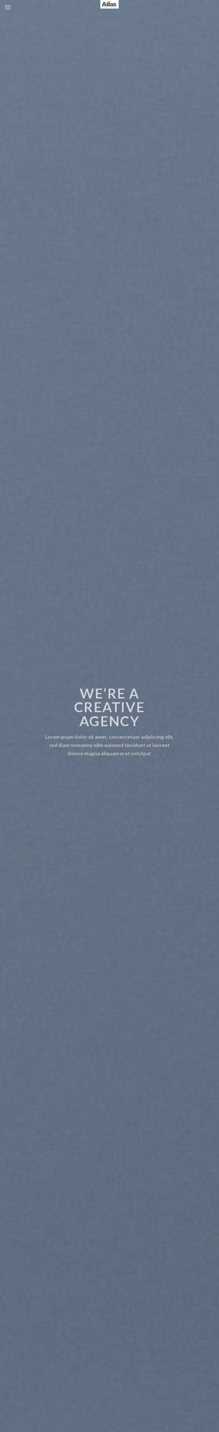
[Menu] (7, 7)
